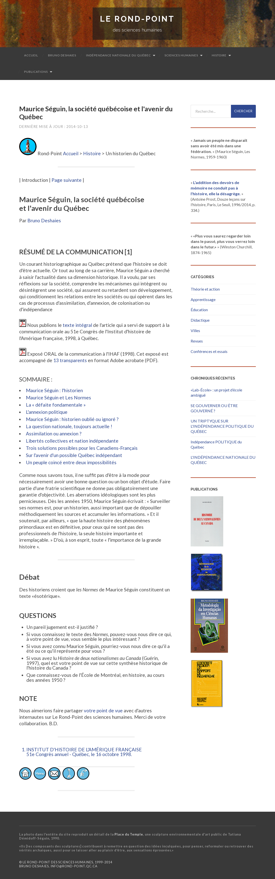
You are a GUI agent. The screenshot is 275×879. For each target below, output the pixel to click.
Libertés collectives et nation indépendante (72, 441)
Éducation (199, 309)
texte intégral (77, 325)
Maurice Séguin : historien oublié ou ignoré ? (72, 419)
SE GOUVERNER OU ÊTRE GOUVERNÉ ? (214, 408)
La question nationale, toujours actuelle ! (69, 426)
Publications (36, 72)
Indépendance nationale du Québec (118, 55)
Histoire (219, 55)
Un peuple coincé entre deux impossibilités (71, 462)
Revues (197, 341)
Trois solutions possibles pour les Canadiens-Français (82, 448)
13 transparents (70, 360)
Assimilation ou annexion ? (53, 433)
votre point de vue (103, 710)
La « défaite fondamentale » (56, 405)
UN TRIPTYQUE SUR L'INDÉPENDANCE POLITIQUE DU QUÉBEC (222, 426)
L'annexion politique (46, 412)
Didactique (200, 320)
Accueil (31, 55)
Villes (195, 330)
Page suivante (67, 180)
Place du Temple (128, 834)
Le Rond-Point (137, 18)
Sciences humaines (181, 55)
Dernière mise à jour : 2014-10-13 (53, 126)
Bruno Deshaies (62, 55)
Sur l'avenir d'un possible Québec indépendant (74, 455)
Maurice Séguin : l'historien (54, 390)
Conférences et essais (209, 351)
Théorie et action (205, 289)
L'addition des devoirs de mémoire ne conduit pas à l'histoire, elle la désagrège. (216, 188)
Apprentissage (203, 299)
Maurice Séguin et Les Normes (58, 397)
